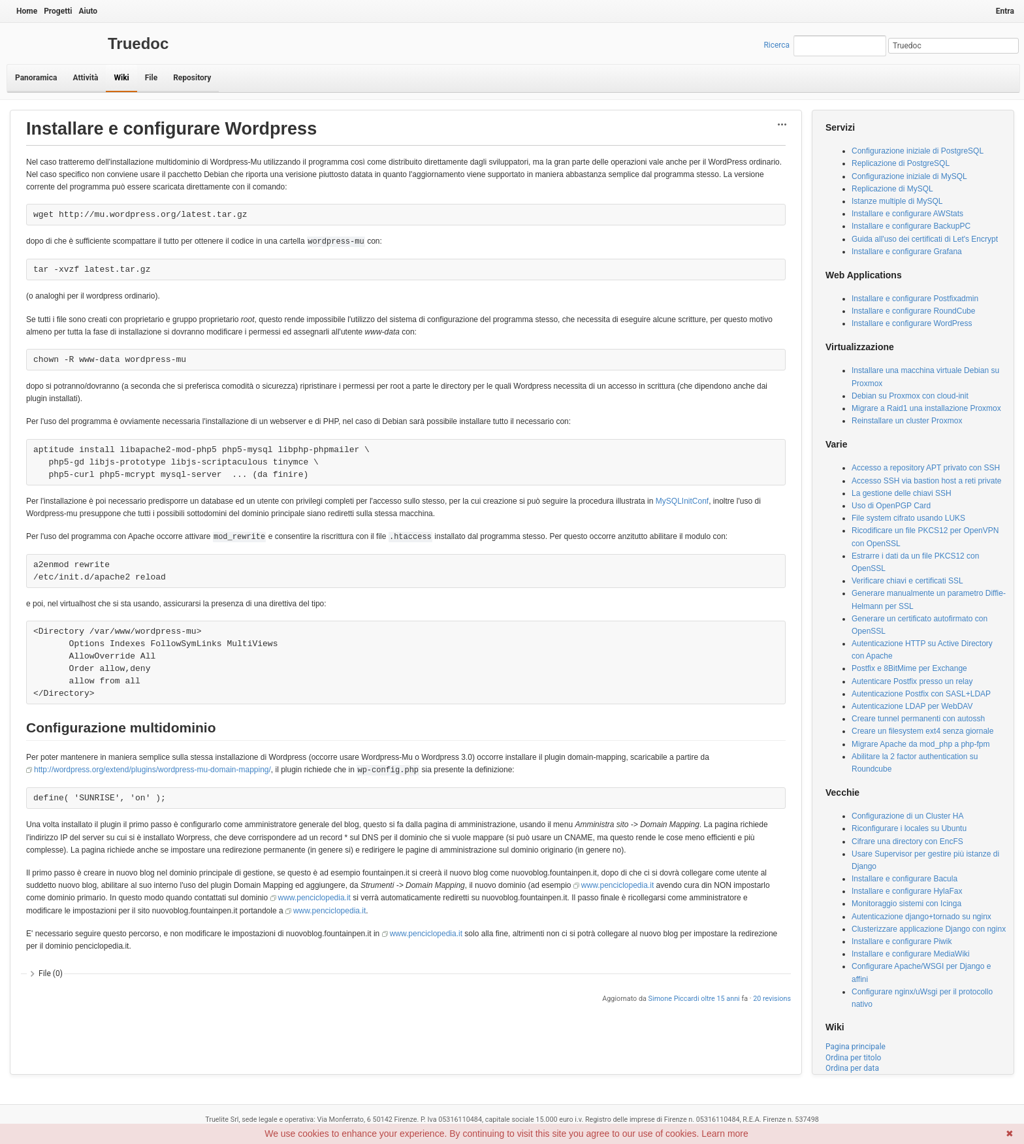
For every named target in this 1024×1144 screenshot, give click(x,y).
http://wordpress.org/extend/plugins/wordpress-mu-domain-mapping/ (152, 769)
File (151, 77)
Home (26, 11)
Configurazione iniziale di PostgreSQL (918, 150)
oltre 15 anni (720, 998)
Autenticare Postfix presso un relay (912, 681)
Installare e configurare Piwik (902, 941)
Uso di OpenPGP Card (891, 505)
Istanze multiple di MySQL (897, 201)
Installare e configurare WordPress (912, 323)
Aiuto (87, 11)
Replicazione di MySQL (892, 188)
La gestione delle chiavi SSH (902, 493)
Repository (192, 77)
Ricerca (776, 45)
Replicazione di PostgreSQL (901, 163)
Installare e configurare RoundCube (913, 311)
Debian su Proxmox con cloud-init (910, 395)
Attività (85, 77)
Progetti (58, 11)
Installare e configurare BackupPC (911, 226)
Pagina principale (855, 1046)
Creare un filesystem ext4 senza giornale (922, 731)
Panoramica (36, 77)
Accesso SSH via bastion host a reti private (926, 480)
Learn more (724, 1133)
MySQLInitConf (682, 501)
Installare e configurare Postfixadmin (915, 298)
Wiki (121, 77)
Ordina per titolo (853, 1057)
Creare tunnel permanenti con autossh (918, 718)
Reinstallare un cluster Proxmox (907, 420)
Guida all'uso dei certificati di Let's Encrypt (925, 239)
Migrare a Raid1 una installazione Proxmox (926, 408)
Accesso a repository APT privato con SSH (926, 467)
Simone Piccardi (673, 998)
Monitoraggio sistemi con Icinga (906, 903)
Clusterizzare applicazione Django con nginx (929, 929)
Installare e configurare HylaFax (907, 891)
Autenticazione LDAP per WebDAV (912, 706)
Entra (1005, 11)
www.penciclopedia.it (617, 885)
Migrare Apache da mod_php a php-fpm (920, 744)
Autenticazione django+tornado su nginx (921, 916)
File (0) (51, 973)
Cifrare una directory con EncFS (907, 841)
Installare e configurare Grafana (907, 251)
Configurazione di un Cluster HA (907, 816)
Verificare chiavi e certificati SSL (907, 580)
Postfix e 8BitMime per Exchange (909, 668)
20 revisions (772, 998)
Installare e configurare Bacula (904, 878)
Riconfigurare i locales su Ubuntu (909, 828)
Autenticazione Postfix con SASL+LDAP (921, 693)
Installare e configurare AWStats (907, 213)
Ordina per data (852, 1068)
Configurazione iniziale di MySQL (909, 176)
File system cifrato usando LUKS (908, 518)
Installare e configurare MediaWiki (911, 953)
